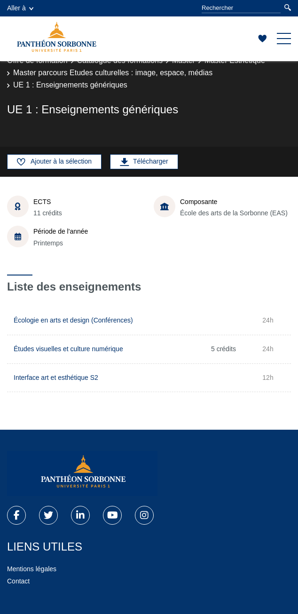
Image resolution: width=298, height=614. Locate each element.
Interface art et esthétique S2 (56, 377)
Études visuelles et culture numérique (68, 349)
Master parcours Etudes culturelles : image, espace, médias (112, 73)
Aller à (20, 8)
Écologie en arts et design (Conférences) (73, 320)
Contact (18, 581)
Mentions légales (31, 569)
